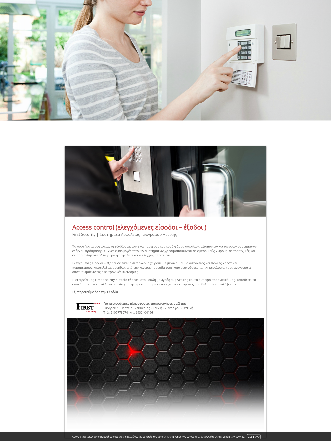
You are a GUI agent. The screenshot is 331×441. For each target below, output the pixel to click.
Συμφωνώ (254, 436)
